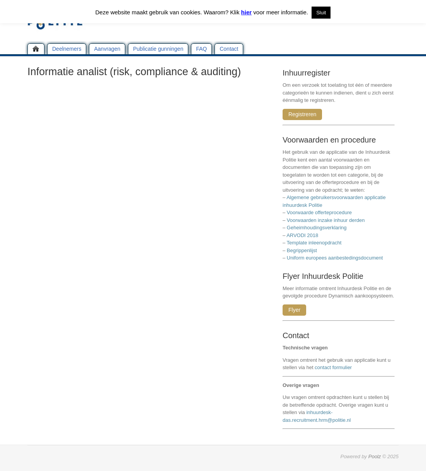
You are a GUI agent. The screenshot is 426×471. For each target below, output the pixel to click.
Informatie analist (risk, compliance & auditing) (134, 71)
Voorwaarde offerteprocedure (319, 212)
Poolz (374, 456)
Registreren (302, 114)
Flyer (294, 310)
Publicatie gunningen (158, 49)
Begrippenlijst (302, 250)
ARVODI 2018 (302, 235)
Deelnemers (66, 49)
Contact (229, 49)
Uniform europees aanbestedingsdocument (335, 258)
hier (246, 12)
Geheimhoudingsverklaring (317, 227)
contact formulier (333, 367)
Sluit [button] (321, 12)
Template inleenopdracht (314, 243)
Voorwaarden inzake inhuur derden (326, 220)
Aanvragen (107, 49)
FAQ (201, 49)
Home (35, 48)
